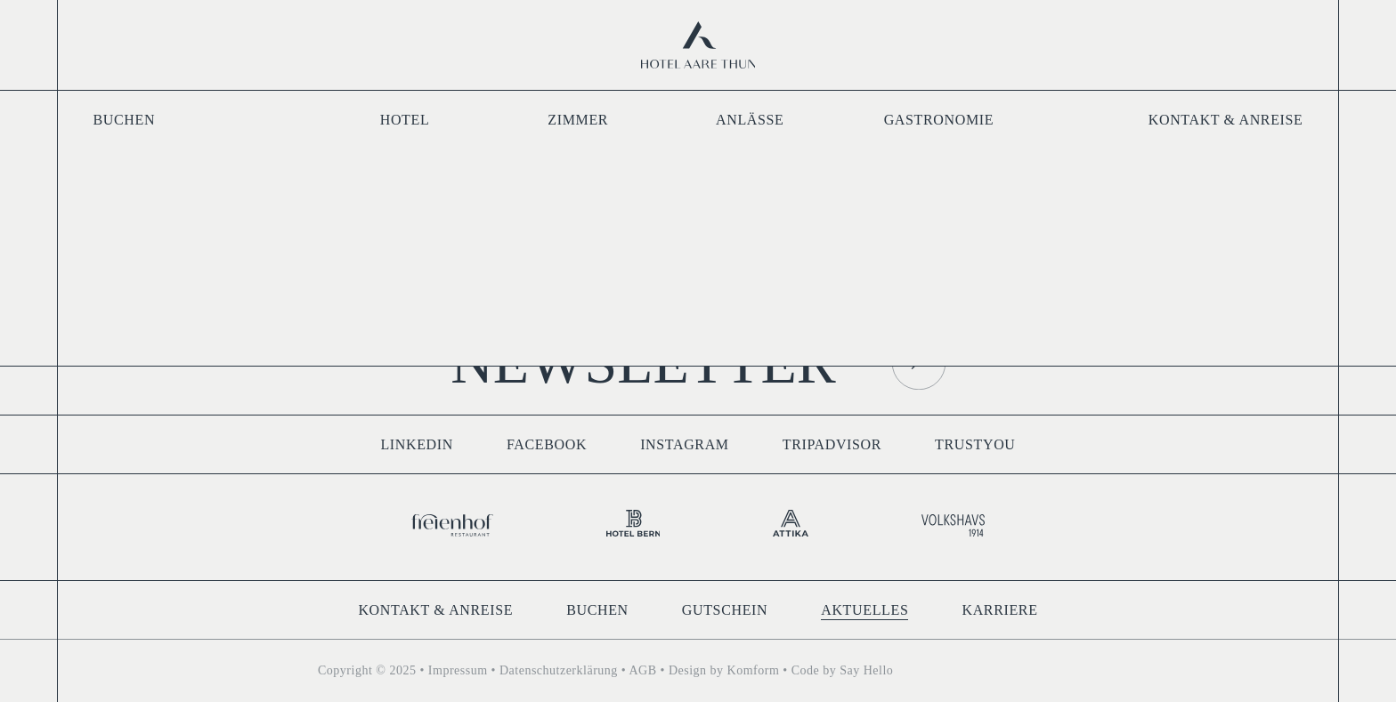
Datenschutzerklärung (558, 670)
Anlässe (750, 119)
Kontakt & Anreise (1225, 119)
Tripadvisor (832, 444)
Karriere (999, 609)
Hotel (405, 119)
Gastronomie (939, 119)
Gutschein (724, 609)
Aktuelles (864, 609)
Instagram (684, 444)
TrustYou (975, 444)
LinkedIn (416, 444)
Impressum (458, 670)
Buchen (124, 119)
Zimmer (578, 119)
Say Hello (866, 670)
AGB (642, 670)
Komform (753, 670)
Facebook (547, 444)
